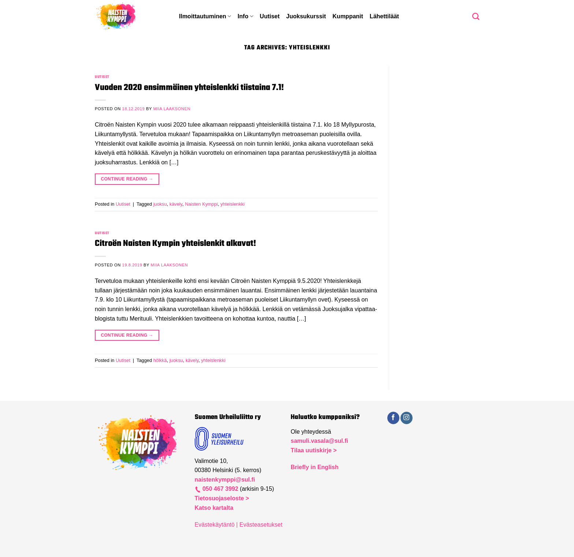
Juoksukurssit (306, 16)
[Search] (475, 16)
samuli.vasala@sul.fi (319, 441)
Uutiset (270, 16)
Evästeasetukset (260, 525)
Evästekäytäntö (215, 525)
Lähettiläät (384, 16)
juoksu (160, 204)
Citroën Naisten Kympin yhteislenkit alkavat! (175, 243)
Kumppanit (347, 16)
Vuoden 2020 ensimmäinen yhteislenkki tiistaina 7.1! (189, 87)
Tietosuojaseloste (220, 498)
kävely (175, 204)
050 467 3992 (219, 489)
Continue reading (127, 179)
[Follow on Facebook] (393, 418)
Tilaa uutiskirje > (314, 450)
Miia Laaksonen (171, 108)
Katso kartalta (214, 508)
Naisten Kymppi (201, 204)
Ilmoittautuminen (205, 16)
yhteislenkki (232, 204)
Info (245, 16)
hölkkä (160, 360)
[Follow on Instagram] (406, 418)
